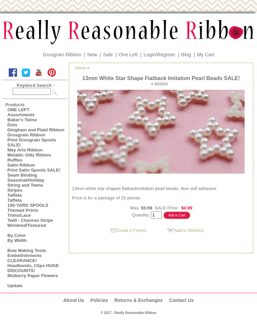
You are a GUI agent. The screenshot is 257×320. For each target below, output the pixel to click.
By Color (16, 235)
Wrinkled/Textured (26, 225)
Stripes (14, 190)
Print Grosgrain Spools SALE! (31, 142)
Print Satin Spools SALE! (33, 170)
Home (80, 68)
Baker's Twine (22, 119)
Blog (186, 54)
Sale (108, 54)
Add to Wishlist (188, 230)
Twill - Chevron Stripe (30, 220)
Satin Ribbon (21, 165)
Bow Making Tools (26, 250)
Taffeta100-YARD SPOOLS (27, 203)
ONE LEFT (18, 109)
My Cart (205, 54)
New (92, 54)
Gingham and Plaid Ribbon (35, 129)
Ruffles (14, 160)
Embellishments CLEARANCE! (24, 258)
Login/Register (159, 54)
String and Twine (25, 185)
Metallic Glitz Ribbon (29, 154)
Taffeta (14, 195)
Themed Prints (22, 210)
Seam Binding (22, 175)
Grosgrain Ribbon (62, 54)
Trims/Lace (19, 215)
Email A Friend (131, 230)
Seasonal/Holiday (25, 180)
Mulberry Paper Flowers (32, 275)
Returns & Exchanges (138, 300)
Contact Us (181, 300)
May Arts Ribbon (24, 149)
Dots (12, 124)
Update (14, 285)
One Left (128, 54)
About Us (73, 300)
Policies (99, 300)
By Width (17, 240)
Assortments (20, 114)
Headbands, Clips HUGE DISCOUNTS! (33, 268)
